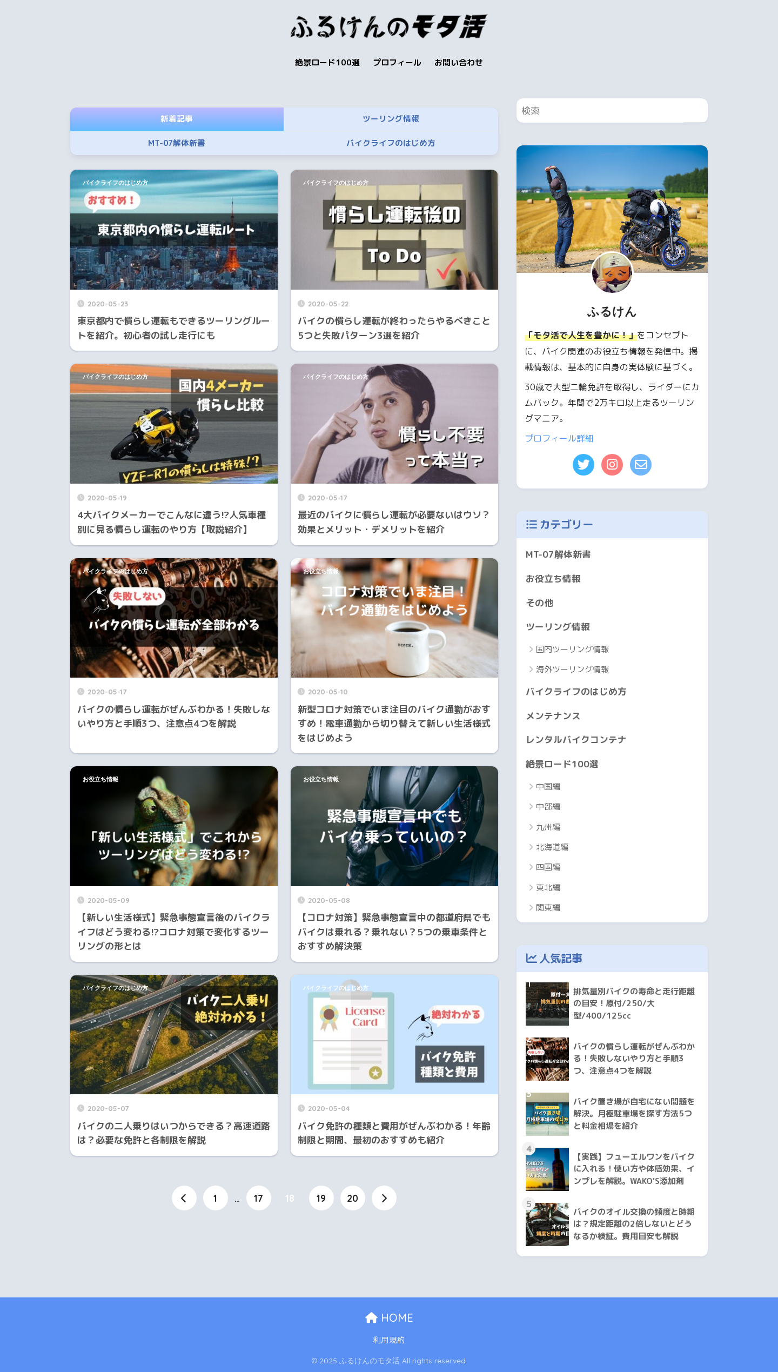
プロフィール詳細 (559, 438)
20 (352, 1198)
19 (321, 1198)
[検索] (695, 110)
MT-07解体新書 (558, 554)
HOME (389, 1317)
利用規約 (389, 1340)
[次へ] (384, 1198)
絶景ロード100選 (562, 764)
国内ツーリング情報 (572, 649)
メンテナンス (553, 716)
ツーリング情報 (558, 626)
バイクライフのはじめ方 (115, 182)
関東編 (548, 907)
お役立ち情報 (321, 571)
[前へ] (184, 1198)
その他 (539, 603)
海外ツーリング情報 (572, 669)
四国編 (548, 867)
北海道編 (552, 847)
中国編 (548, 786)
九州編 (548, 827)
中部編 (548, 806)
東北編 (548, 887)
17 (258, 1198)
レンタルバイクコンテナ (576, 739)
